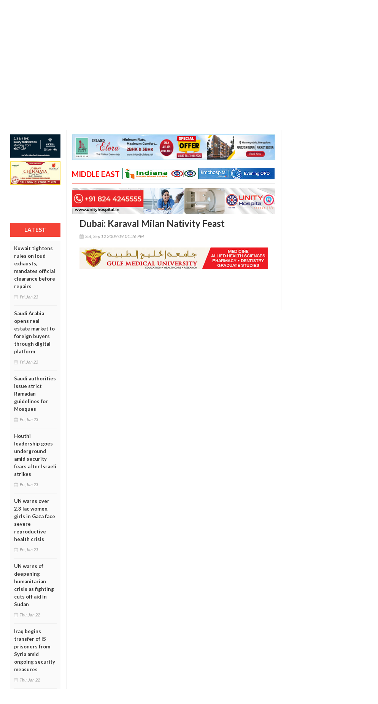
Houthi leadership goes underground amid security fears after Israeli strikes (35, 455)
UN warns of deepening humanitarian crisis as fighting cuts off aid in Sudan (34, 585)
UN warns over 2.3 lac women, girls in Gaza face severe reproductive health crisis (34, 520)
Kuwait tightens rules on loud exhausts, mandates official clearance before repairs (34, 267)
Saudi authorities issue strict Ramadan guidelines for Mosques (35, 393)
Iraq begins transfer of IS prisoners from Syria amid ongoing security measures (34, 650)
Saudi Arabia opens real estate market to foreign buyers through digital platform (34, 332)
